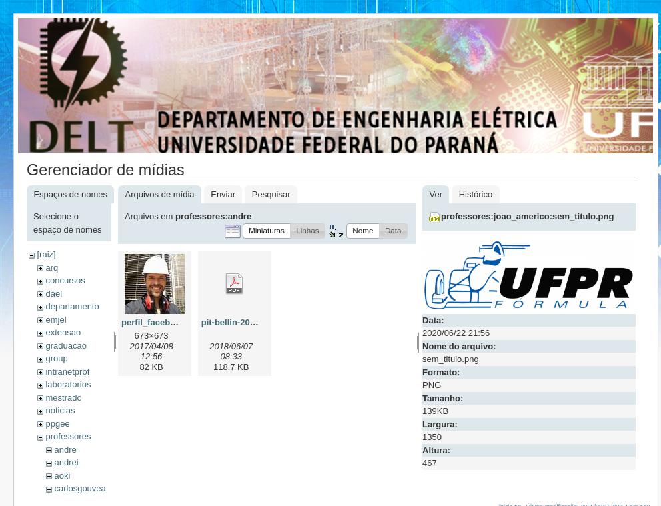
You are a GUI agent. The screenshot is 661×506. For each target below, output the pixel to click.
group (56, 358)
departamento (72, 306)
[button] (267, 231)
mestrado (63, 398)
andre (65, 450)
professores (68, 436)
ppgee (57, 424)
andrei (66, 462)
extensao (63, 332)
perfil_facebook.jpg (161, 322)
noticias (60, 410)
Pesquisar (271, 194)
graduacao (65, 346)
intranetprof (67, 372)
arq (51, 268)
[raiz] (46, 254)
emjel (55, 320)
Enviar (223, 194)
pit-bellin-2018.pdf (238, 322)
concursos (65, 280)
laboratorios (68, 384)
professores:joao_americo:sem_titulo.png (527, 216)
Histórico (476, 194)
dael (53, 294)
